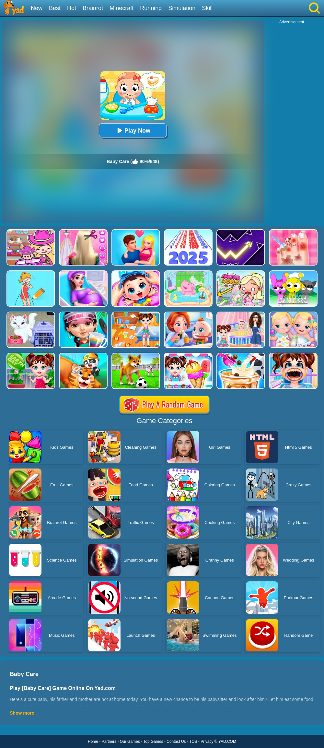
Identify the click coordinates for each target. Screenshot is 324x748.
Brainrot (93, 8)
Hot (71, 8)
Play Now (132, 130)
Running (151, 8)
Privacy (207, 741)
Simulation (181, 8)
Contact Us (176, 741)
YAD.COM (227, 741)
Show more (22, 713)
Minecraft (121, 8)
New (36, 8)
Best (55, 8)
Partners (109, 741)
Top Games (153, 741)
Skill (207, 8)
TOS (193, 741)
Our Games (130, 741)
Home (93, 741)
